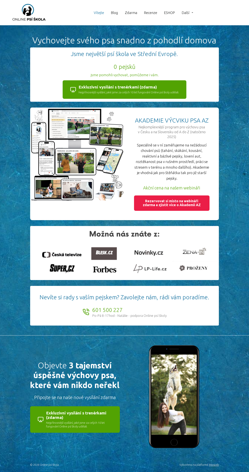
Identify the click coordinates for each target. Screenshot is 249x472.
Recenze (150, 13)
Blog (114, 13)
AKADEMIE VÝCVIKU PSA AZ (172, 120)
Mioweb (214, 464)
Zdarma (131, 13)
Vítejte (99, 13)
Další (185, 13)
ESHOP (169, 13)
